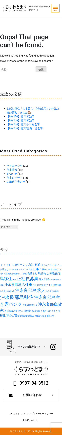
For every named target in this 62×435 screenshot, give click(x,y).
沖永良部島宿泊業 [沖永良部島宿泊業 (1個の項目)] (7, 291)
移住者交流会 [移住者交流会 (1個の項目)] (40, 316)
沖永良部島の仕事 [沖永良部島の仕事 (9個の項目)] (18, 284)
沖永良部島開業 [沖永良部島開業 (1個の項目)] (24, 311)
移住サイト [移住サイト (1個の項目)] (56, 311)
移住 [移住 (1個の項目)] (49, 311)
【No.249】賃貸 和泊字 (20, 120)
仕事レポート (14, 177)
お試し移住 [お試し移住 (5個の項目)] (33, 264)
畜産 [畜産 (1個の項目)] (45, 311)
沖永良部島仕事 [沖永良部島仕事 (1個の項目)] (39, 285)
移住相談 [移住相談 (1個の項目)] (21, 316)
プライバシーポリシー (42, 414)
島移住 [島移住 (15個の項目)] (6, 278)
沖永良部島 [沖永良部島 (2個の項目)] (44, 279)
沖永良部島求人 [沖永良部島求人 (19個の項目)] (30, 290)
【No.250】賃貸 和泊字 (20, 116)
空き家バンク (14, 165)
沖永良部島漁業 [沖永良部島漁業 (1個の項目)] (52, 291)
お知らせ (12, 173)
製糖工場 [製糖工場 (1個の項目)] (50, 316)
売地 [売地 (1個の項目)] (10, 274)
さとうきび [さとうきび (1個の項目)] (54, 265)
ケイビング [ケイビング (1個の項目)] (23, 269)
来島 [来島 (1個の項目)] (14, 279)
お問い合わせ (32, 395)
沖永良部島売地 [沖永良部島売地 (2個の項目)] (53, 285)
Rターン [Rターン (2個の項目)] (10, 265)
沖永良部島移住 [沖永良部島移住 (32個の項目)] (17, 297)
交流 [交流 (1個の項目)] (30, 269)
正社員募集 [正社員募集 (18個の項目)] (27, 278)
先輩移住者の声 (16, 181)
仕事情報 (12, 169)
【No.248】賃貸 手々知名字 (23, 124)
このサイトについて (18, 414)
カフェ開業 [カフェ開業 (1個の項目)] (13, 269)
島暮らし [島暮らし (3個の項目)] (32, 273)
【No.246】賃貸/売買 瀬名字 (25, 128)
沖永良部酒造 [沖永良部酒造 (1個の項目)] (36, 311)
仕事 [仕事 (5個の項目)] (36, 269)
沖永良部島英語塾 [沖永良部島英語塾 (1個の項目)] (30, 305)
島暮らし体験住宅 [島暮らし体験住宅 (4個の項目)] (49, 273)
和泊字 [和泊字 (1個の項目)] (56, 269)
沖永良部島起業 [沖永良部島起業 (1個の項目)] (11, 311)
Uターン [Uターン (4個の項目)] (20, 264)
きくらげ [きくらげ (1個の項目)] (45, 265)
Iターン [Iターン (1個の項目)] (3, 265)
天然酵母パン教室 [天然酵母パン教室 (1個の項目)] (19, 274)
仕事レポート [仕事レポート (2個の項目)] (46, 269)
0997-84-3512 (31, 383)
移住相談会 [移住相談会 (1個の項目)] (30, 316)
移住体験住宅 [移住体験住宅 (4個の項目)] (8, 315)
